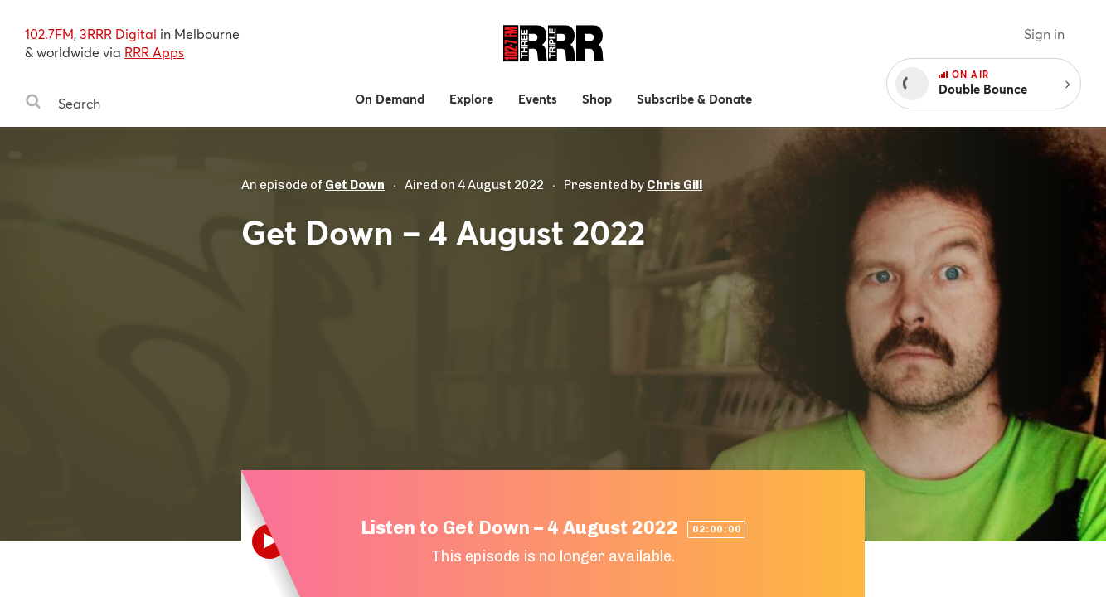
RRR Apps (154, 52)
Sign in (1044, 33)
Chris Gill (674, 184)
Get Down (355, 184)
